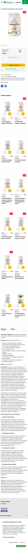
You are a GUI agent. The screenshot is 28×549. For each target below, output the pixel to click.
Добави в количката (13, 65)
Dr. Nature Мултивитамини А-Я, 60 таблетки (7, 277)
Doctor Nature (7, 74)
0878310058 (18, 2)
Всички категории (6, 515)
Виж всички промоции (11, 68)
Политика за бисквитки (8, 537)
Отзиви (13, 329)
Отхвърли (22, 542)
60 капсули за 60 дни (11, 76)
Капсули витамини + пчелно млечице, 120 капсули (20, 315)
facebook (4, 511)
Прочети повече (5, 82)
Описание (3, 329)
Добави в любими (23, 69)
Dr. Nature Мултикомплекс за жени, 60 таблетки (19, 277)
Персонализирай (13, 542)
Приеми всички (21, 546)
